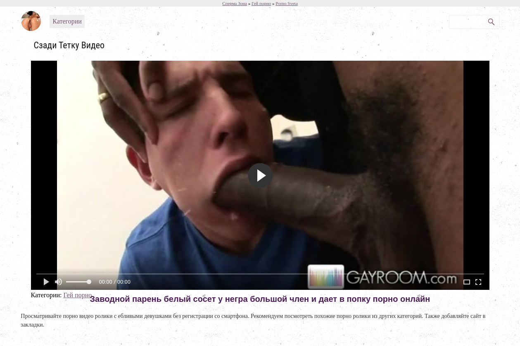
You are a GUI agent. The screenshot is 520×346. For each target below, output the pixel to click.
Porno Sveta (286, 3)
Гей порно (77, 295)
